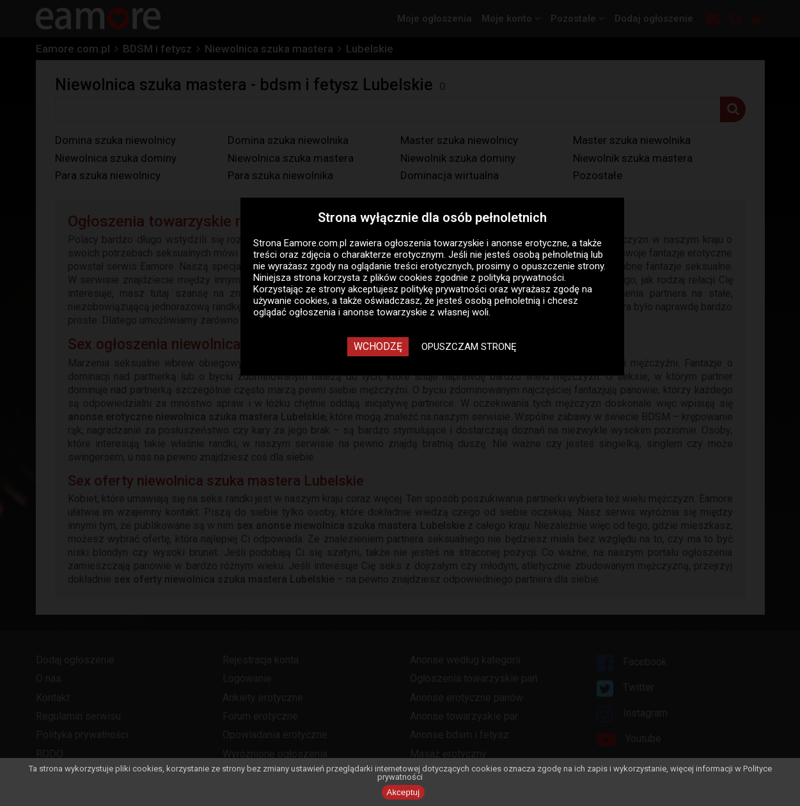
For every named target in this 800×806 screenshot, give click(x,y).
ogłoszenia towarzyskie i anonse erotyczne (475, 243)
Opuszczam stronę (469, 346)
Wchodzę (378, 346)
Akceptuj (403, 792)
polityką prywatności (521, 277)
